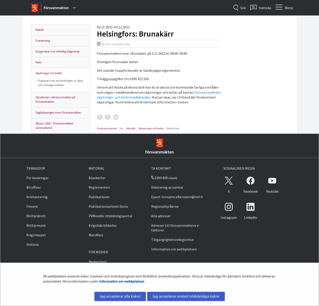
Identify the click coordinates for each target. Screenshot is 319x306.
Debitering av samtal (167, 187)
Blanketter (97, 178)
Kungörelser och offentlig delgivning (57, 51)
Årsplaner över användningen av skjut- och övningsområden (61, 83)
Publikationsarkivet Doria (108, 206)
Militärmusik (36, 225)
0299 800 (159, 178)
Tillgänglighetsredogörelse (172, 239)
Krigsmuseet (36, 235)
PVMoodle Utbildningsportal (110, 216)
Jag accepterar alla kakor (120, 296)
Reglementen (99, 187)
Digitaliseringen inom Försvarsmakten (58, 112)
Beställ (39, 30)
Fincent (32, 206)
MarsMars (96, 235)
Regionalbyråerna (164, 206)
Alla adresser (161, 216)
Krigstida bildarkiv (102, 225)
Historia (32, 244)
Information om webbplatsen (121, 281)
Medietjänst (98, 262)
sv (121, 128)
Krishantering (37, 197)
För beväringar (37, 178)
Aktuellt (130, 128)
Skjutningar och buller (49, 73)
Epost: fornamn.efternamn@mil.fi (177, 197)
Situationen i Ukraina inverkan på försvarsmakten (55, 99)
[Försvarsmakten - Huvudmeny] (60, 7)
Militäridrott (36, 216)
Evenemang (43, 41)
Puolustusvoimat (107, 128)
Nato (39, 62)
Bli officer (33, 187)
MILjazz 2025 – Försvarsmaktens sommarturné (54, 126)
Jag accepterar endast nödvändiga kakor (186, 296)
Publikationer (99, 197)
